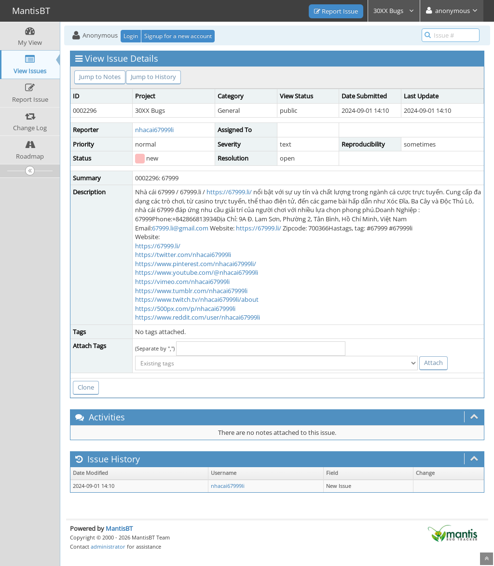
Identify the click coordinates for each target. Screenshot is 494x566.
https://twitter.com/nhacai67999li (183, 254)
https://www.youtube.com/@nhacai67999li (196, 272)
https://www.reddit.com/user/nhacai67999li (197, 317)
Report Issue (336, 11)
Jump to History (153, 76)
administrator (108, 546)
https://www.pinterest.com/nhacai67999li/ (195, 263)
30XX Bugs (394, 10)
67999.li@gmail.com (180, 228)
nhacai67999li (154, 129)
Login (131, 36)
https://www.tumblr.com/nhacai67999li (191, 290)
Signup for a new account (178, 36)
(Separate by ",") (155, 348)
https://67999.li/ (229, 192)
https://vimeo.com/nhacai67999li (182, 281)
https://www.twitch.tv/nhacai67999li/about (197, 299)
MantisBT (119, 528)
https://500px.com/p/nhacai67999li (185, 308)
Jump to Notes (100, 76)
